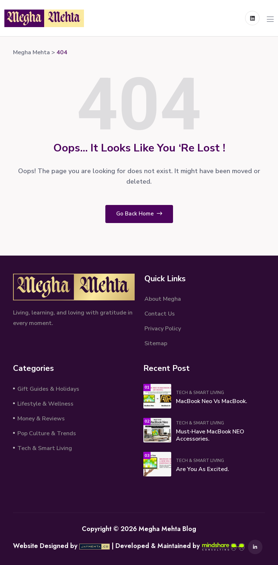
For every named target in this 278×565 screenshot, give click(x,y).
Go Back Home (139, 213)
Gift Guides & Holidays (48, 389)
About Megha (162, 299)
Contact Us (159, 314)
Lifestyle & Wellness (45, 404)
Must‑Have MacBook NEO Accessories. (210, 435)
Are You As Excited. (202, 469)
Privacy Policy (162, 329)
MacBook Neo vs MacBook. (211, 401)
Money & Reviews (41, 419)
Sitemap (155, 343)
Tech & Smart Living (44, 448)
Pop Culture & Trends (46, 433)
